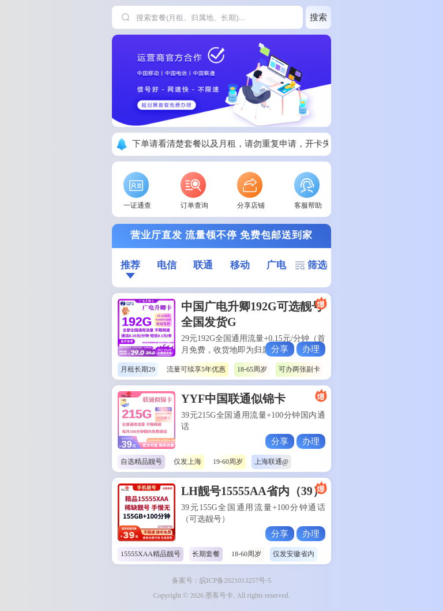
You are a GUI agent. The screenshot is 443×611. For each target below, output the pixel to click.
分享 (279, 349)
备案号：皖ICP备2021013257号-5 (222, 580)
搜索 (318, 17)
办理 (311, 349)
